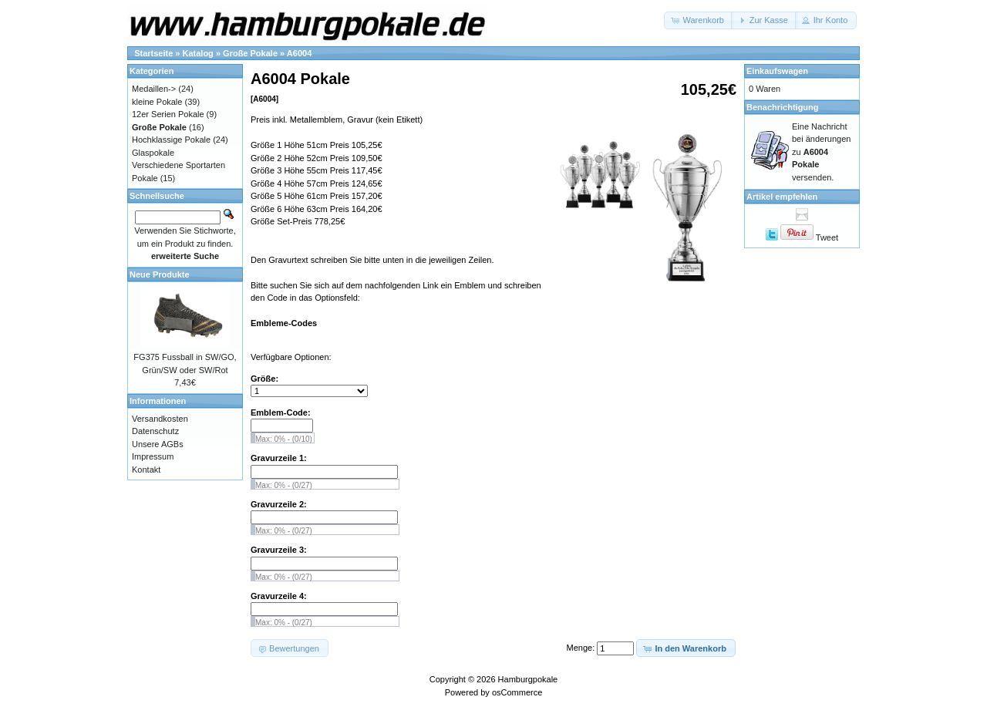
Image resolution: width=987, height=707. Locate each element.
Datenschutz (155, 431)
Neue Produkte (160, 274)
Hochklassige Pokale (171, 139)
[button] (698, 20)
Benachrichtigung (782, 107)
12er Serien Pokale (168, 114)
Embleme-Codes (284, 323)
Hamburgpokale (528, 679)
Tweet (827, 237)
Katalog (198, 53)
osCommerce (517, 692)
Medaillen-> (154, 88)
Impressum (152, 456)
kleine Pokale (157, 101)
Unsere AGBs (158, 444)
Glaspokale (153, 152)
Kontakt (146, 469)
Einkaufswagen (777, 71)
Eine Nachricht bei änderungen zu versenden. (821, 152)
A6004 (299, 53)
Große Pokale (250, 53)
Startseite (153, 53)
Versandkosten (160, 418)
